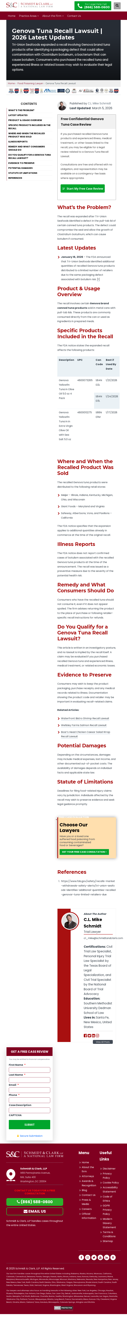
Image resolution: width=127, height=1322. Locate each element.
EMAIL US (35, 1219)
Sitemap (108, 1249)
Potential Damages (20, 168)
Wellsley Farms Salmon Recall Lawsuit (84, 730)
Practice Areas (27, 15)
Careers (87, 1217)
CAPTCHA (15, 1125)
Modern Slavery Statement (109, 1231)
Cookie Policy (111, 1190)
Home (11, 15)
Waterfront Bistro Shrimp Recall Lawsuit (85, 723)
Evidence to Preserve (21, 163)
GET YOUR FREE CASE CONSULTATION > (78, 859)
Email (14, 1095)
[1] (98, 284)
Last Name (17, 1085)
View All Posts (103, 1051)
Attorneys (88, 1184)
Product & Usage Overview (25, 120)
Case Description (20, 1115)
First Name (17, 1074)
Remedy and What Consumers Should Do (26, 148)
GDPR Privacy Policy (107, 1218)
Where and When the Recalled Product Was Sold (26, 135)
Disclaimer (109, 1176)
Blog (84, 1198)
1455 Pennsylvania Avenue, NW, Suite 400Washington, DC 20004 (36, 1185)
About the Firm (51, 15)
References (15, 178)
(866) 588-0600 (35, 1210)
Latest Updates (18, 115)
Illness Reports (18, 141)
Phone (14, 1105)
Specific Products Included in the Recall (29, 127)
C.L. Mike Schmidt (99, 103)
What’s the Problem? (21, 110)
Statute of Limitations (22, 173)
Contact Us (74, 15)
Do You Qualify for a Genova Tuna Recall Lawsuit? (29, 156)
